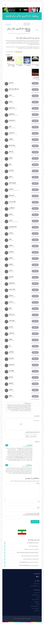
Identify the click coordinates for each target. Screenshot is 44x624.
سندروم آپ (11, 302)
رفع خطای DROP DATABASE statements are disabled (27, 552)
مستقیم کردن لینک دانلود (33, 546)
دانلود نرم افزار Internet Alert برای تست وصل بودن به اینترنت (35, 78)
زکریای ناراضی (12, 320)
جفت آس (11, 270)
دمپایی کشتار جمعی (13, 227)
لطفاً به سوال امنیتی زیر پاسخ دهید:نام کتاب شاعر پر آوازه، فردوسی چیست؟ (31, 514)
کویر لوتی (11, 264)
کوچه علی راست (12, 201)
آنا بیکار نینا (11, 189)
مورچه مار (11, 233)
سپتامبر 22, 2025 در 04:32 (27, 466)
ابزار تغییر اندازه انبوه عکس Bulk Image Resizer (29, 562)
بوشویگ (10, 339)
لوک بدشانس (11, 333)
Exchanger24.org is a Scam (32, 543)
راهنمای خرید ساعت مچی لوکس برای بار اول (29, 556)
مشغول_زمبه (11, 371)
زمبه (10, 345)
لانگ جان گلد (11, 195)
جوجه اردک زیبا (12, 145)
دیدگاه (37, 483)
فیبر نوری (36, 602)
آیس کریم (11, 377)
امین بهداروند (19, 33)
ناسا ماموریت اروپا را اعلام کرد (35, 65)
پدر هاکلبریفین (12, 114)
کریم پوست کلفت (12, 183)
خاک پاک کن (11, 170)
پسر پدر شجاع (12, 108)
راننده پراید (11, 83)
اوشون (10, 308)
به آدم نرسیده (11, 133)
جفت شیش (11, 277)
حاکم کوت (11, 245)
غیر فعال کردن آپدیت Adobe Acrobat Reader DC (28, 565)
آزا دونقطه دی (12, 208)
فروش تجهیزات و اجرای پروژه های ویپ (30, 559)
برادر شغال (11, 151)
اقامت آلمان (36, 584)
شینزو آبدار (11, 252)
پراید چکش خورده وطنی (14, 89)
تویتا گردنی (11, 352)
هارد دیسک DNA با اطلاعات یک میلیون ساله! (11, 65)
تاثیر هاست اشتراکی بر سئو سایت (27, 65)
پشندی (10, 239)
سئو (37, 597)
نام (38, 501)
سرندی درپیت (11, 364)
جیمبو (10, 164)
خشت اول (11, 327)
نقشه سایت (36, 611)
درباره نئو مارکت (35, 595)
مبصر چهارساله (12, 283)
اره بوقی (10, 176)
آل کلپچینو (11, 383)
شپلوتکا (10, 396)
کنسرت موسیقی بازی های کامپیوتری (32, 432)
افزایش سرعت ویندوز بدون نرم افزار (31, 549)
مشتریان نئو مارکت (34, 606)
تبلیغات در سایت (35, 608)
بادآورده (10, 220)
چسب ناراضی (11, 314)
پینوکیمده (11, 139)
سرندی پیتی (11, 358)
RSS (37, 604)
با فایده (10, 95)
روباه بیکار (11, 295)
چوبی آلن (10, 389)
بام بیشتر (11, 214)
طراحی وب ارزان (34, 599)
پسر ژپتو (10, 101)
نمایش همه (8, 24)
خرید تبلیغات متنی (34, 586)
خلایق (10, 126)
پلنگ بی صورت (12, 289)
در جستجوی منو (12, 120)
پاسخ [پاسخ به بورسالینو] (7, 445)
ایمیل (38, 507)
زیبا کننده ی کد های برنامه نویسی (19, 65)
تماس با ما (36, 593)
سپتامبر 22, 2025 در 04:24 (27, 446)
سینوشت (11, 158)
